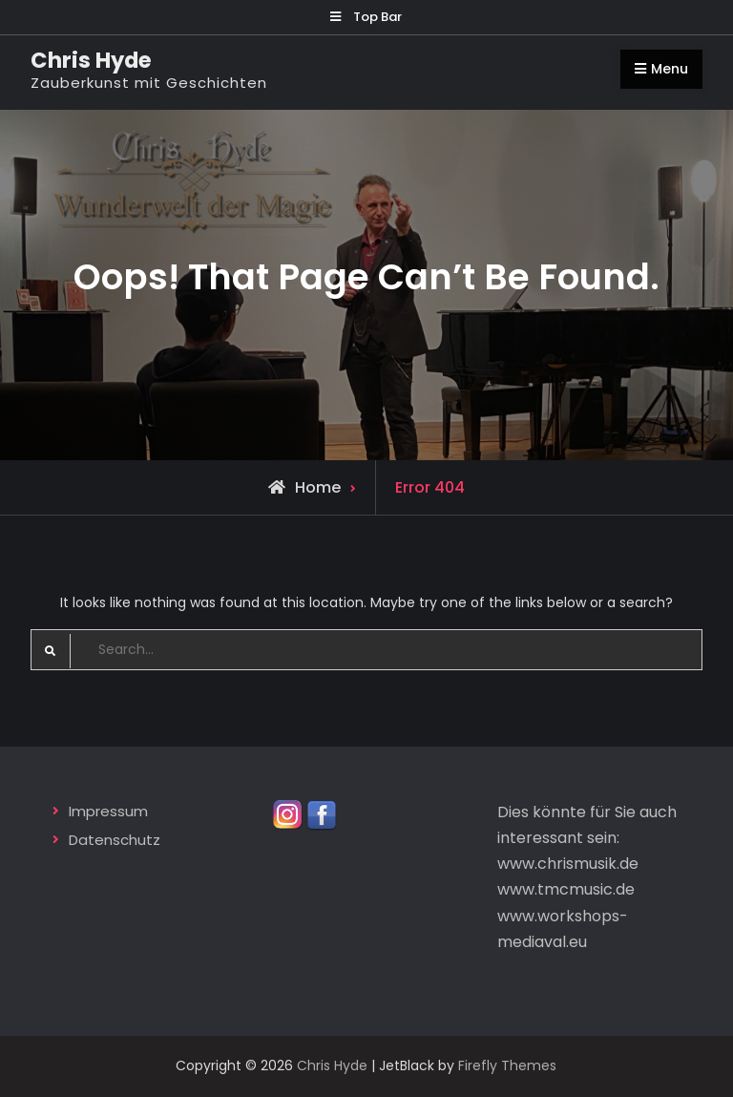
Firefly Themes (507, 1065)
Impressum (108, 811)
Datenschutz (114, 840)
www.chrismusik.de (568, 864)
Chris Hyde (91, 60)
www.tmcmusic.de (566, 889)
